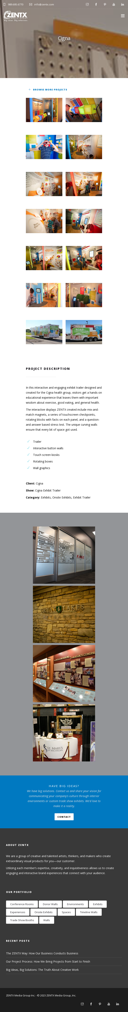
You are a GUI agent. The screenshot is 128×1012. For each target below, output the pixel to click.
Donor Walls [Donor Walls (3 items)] (50, 904)
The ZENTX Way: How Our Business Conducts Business (42, 953)
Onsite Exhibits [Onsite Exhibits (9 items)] (44, 912)
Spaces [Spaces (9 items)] (66, 912)
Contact (64, 816)
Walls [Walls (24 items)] (46, 920)
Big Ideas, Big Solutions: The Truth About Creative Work (42, 970)
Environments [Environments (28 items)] (75, 904)
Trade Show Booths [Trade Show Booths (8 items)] (22, 920)
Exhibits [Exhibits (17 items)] (98, 904)
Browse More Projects (50, 89)
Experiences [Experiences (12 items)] (17, 912)
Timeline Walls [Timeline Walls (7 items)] (89, 912)
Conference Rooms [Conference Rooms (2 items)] (22, 904)
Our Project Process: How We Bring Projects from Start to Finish (48, 961)
